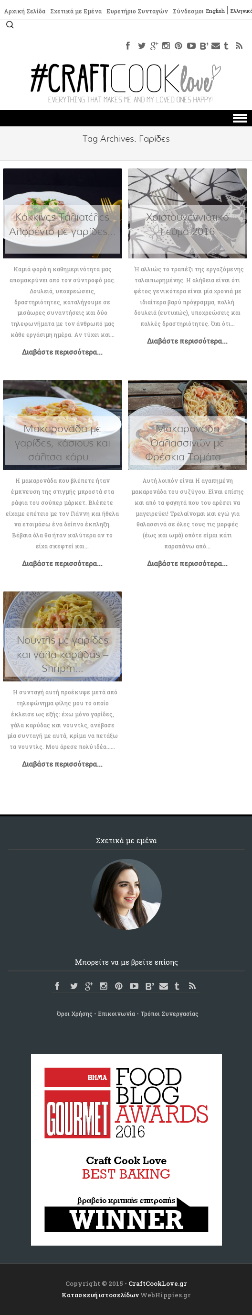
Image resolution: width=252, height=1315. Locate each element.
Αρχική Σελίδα (24, 11)
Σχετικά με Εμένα (76, 11)
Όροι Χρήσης (75, 1013)
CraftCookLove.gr (157, 1283)
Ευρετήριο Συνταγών (137, 11)
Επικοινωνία (116, 1013)
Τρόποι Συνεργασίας (169, 1013)
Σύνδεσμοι (188, 11)
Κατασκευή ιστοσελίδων (100, 1295)
